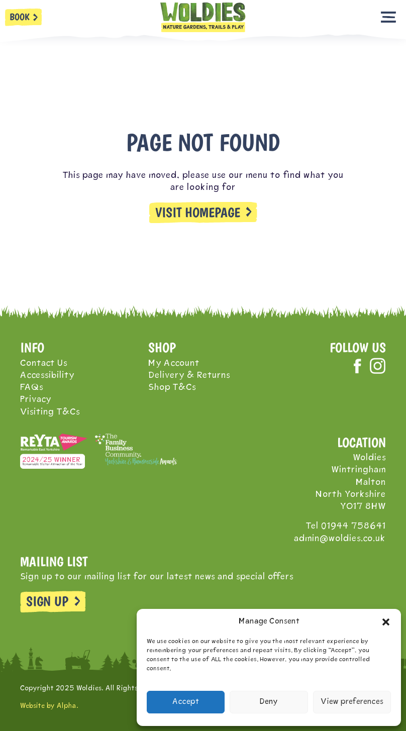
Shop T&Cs (172, 387)
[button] (386, 622)
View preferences (352, 702)
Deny (269, 702)
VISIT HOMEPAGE (197, 212)
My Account (173, 363)
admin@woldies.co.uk (340, 539)
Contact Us (43, 363)
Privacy (35, 399)
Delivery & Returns (189, 375)
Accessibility (47, 375)
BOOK (20, 17)
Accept (185, 702)
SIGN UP (47, 601)
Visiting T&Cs (50, 412)
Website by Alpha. (49, 706)
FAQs (31, 387)
